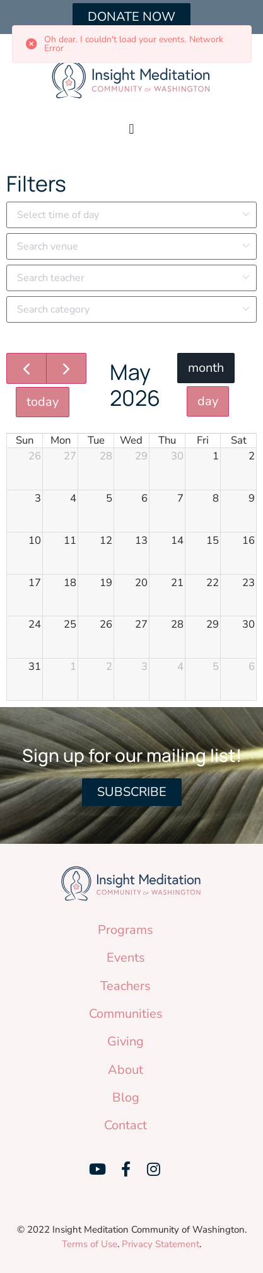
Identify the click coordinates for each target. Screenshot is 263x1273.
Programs (125, 929)
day (207, 401)
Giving (125, 1041)
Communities (126, 1013)
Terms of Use (89, 1244)
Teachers (125, 985)
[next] (66, 368)
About (125, 1069)
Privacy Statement (160, 1244)
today (42, 401)
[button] (131, 128)
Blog (125, 1097)
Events (126, 957)
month (206, 367)
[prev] (26, 368)
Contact (125, 1125)
